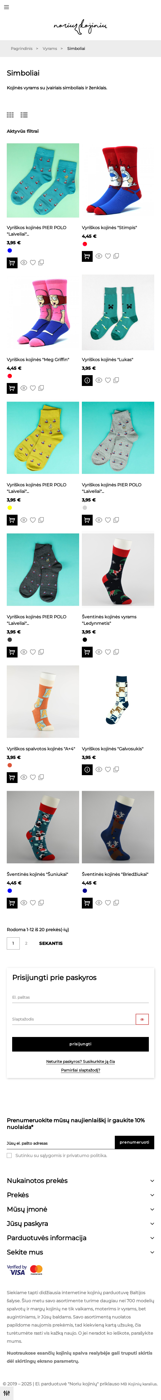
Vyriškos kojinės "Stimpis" (109, 227)
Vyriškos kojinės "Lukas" (107, 359)
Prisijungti (80, 1044)
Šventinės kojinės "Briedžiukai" (115, 874)
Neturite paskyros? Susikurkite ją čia (80, 1061)
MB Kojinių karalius (138, 1384)
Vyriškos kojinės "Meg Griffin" (38, 359)
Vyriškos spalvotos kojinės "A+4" (41, 748)
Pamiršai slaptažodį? (80, 1070)
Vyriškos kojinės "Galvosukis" (112, 748)
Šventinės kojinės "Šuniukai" (37, 874)
